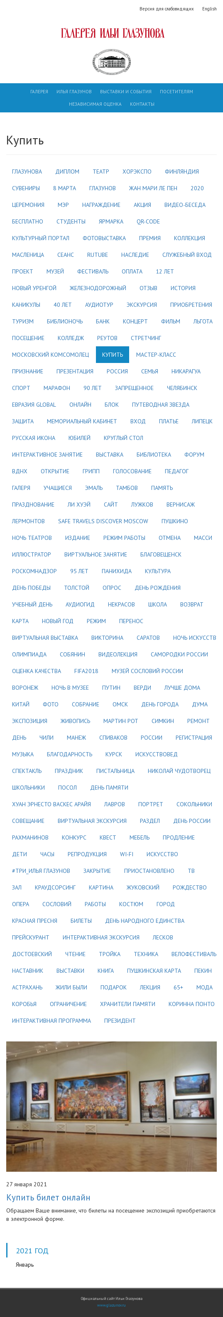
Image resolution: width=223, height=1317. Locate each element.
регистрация (194, 737)
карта (20, 621)
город (166, 904)
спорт (21, 388)
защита (23, 421)
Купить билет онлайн (48, 1197)
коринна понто (192, 1004)
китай (20, 704)
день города (160, 704)
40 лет (63, 304)
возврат (191, 604)
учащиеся (58, 488)
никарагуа (186, 371)
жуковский (143, 887)
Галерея (39, 91)
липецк (202, 421)
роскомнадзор (34, 571)
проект (22, 271)
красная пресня (34, 920)
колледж (71, 338)
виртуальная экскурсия (92, 821)
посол (67, 787)
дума (200, 704)
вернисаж (181, 504)
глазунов (102, 188)
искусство (162, 854)
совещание (28, 821)
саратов (148, 637)
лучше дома (182, 687)
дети (19, 854)
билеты (81, 920)
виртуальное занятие (95, 554)
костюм (131, 904)
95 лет (79, 571)
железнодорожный (98, 288)
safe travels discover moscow (103, 521)
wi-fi (126, 854)
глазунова (27, 171)
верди (142, 687)
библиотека (154, 454)
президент (120, 1020)
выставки (70, 970)
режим (96, 621)
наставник (27, 970)
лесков (163, 937)
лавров (114, 804)
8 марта (64, 188)
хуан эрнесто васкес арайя (51, 804)
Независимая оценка (95, 104)
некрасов (121, 604)
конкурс (74, 837)
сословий (56, 904)
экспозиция (29, 721)
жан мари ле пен (153, 188)
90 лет (92, 388)
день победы (31, 587)
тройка (109, 954)
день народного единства (144, 920)
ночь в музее (70, 687)
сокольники (194, 804)
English (209, 9)
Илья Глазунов (74, 91)
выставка (109, 454)
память (162, 488)
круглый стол (123, 438)
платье (169, 421)
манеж (76, 737)
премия (150, 238)
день (19, 737)
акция (142, 205)
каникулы (26, 304)
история (183, 288)
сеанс (65, 254)
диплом (67, 171)
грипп (91, 471)
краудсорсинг (55, 887)
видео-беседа (185, 205)
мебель (139, 837)
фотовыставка (104, 238)
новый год (58, 621)
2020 (197, 188)
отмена (170, 538)
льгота (203, 321)
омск (120, 704)
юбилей (80, 438)
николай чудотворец (179, 771)
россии (151, 737)
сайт (111, 504)
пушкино (175, 521)
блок (112, 404)
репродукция (87, 854)
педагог (177, 471)
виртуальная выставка (45, 637)
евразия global (34, 404)
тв (191, 871)
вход (138, 421)
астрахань (27, 987)
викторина (107, 637)
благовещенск (160, 554)
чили (46, 737)
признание (27, 371)
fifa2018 (86, 671)
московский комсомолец (50, 354)
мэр (63, 205)
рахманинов (30, 837)
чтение (75, 954)
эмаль (94, 488)
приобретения (191, 304)
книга (106, 970)
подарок (113, 987)
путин (111, 687)
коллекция (189, 238)
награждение (101, 205)
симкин (163, 721)
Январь (25, 1264)
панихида (117, 571)
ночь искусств (194, 637)
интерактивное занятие (47, 454)
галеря (21, 488)
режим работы (124, 538)
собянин (72, 654)
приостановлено (149, 871)
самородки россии (179, 654)
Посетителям (176, 91)
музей (55, 271)
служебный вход (187, 254)
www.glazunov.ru (111, 1305)
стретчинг (146, 338)
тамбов (127, 488)
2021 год (32, 1250)
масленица (28, 254)
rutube (97, 254)
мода (204, 987)
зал (17, 887)
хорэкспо (137, 171)
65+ (178, 987)
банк (103, 321)
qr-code (148, 221)
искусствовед (156, 754)
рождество (190, 887)
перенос (131, 621)
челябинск (182, 388)
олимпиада (29, 654)
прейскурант (30, 937)
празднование (33, 504)
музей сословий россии (147, 671)
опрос (112, 587)
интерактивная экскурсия (101, 937)
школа (157, 604)
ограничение (68, 1004)
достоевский (32, 954)
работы (95, 904)
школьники (28, 787)
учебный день (32, 604)
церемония (28, 205)
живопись (75, 721)
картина (101, 887)
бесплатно (27, 221)
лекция (150, 987)
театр (101, 171)
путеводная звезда (160, 404)
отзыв (148, 288)
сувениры (26, 188)
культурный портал (40, 238)
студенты (71, 221)
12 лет (165, 271)
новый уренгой (34, 288)
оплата (132, 271)
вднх (19, 471)
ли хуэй (79, 504)
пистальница (115, 771)
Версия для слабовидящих (167, 9)
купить (112, 354)
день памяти (109, 787)
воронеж (25, 687)
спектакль (27, 771)
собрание (85, 704)
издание (77, 538)
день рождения (158, 587)
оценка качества (36, 671)
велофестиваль (194, 954)
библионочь (65, 321)
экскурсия (142, 304)
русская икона (33, 438)
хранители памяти (127, 1004)
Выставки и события (126, 91)
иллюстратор (31, 554)
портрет (150, 804)
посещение (28, 338)
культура (158, 571)
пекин (203, 970)
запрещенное (134, 388)
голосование (132, 471)
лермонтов (28, 521)
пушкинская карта (154, 970)
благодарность (69, 754)
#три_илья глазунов (41, 871)
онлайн (80, 404)
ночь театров (32, 538)
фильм (170, 321)
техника (146, 954)
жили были (71, 987)
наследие (135, 254)
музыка (23, 754)
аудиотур (99, 304)
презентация (74, 371)
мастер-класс (156, 354)
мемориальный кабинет (82, 421)
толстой (76, 587)
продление (179, 837)
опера (20, 904)
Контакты (142, 104)
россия (117, 371)
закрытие (97, 871)
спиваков (113, 737)
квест (108, 837)
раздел (150, 821)
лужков (142, 504)
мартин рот (120, 721)
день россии (192, 821)
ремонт (198, 721)
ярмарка (111, 221)
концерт (135, 321)
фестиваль (92, 271)
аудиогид (80, 604)
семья (149, 371)
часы (47, 854)
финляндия (182, 171)
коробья (24, 1004)
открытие (55, 471)
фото (51, 704)
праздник (69, 771)
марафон (57, 388)
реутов (107, 338)
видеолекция (117, 654)
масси (203, 538)
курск (113, 754)
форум (194, 454)
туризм (23, 321)
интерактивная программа (51, 1020)
